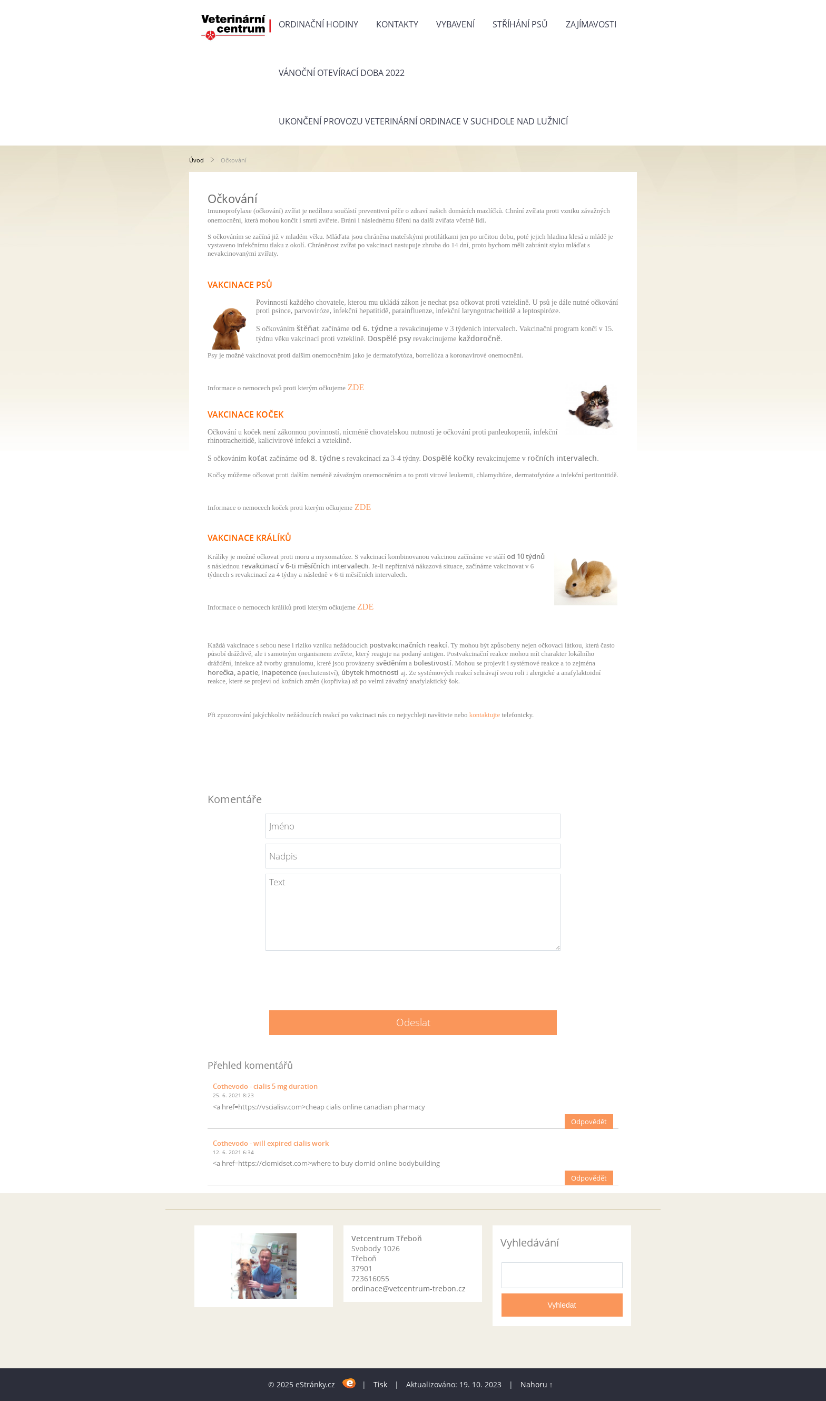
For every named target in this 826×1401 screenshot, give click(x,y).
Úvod (196, 160)
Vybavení (455, 24)
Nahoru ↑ (536, 1384)
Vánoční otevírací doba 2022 (342, 73)
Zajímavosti (591, 24)
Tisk (380, 1384)
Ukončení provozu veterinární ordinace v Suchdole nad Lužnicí (423, 121)
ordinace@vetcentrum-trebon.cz (408, 1288)
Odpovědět (589, 1121)
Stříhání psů (520, 24)
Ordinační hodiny (318, 24)
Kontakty (397, 24)
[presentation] (413, 976)
